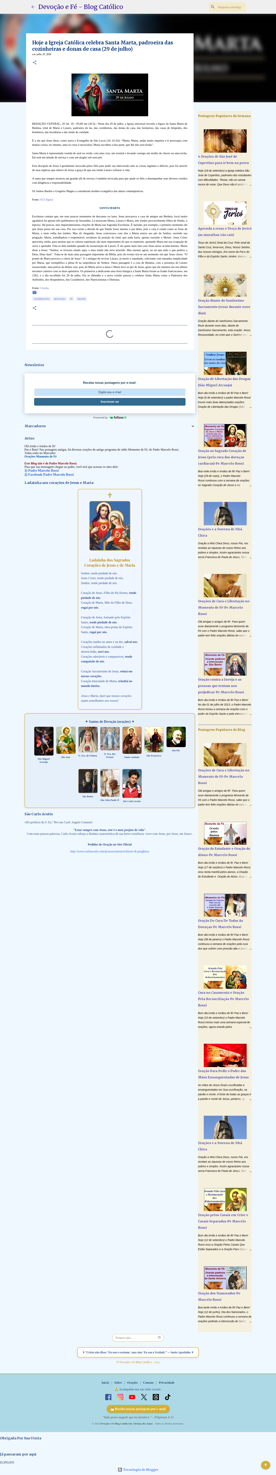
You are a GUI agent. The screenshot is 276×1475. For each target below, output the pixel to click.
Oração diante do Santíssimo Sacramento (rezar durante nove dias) (224, 307)
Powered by (110, 417)
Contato (148, 1382)
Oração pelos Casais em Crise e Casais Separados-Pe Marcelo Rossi (223, 1221)
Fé (71, 298)
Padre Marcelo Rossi (43, 470)
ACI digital (46, 199)
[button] (34, 63)
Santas (81, 298)
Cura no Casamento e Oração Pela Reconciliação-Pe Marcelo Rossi (223, 999)
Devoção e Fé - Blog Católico (80, 7)
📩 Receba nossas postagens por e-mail (138, 1409)
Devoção (59, 298)
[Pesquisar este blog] (225, 6)
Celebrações (41, 298)
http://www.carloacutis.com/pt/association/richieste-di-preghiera (109, 851)
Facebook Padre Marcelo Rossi (51, 474)
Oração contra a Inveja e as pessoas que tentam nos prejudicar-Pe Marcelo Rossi (221, 686)
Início (105, 1382)
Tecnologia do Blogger (138, 1470)
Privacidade (166, 1382)
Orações (132, 1382)
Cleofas (44, 288)
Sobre (118, 1382)
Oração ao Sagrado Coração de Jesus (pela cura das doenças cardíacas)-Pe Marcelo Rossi (222, 457)
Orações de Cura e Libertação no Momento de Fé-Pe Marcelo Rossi (223, 607)
